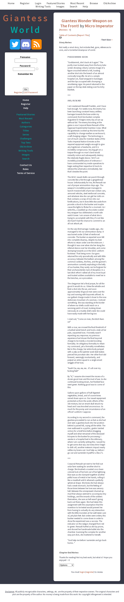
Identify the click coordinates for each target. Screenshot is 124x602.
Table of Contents (68, 35)
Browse (94, 3)
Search (73, 6)
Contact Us (26, 165)
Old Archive (109, 3)
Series (26, 134)
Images (60, 6)
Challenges (26, 138)
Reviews (64, 29)
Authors (26, 122)
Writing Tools (43, 6)
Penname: (25, 57)
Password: (25, 65)
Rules (26, 169)
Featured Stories (56, 3)
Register (24, 3)
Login (38, 3)
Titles (26, 130)
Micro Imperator (99, 25)
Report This (83, 35)
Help (85, 6)
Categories (26, 126)
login (82, 572)
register (90, 572)
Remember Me (25, 73)
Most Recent (77, 3)
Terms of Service (26, 173)
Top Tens (26, 142)
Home (11, 3)
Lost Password (31, 92)
